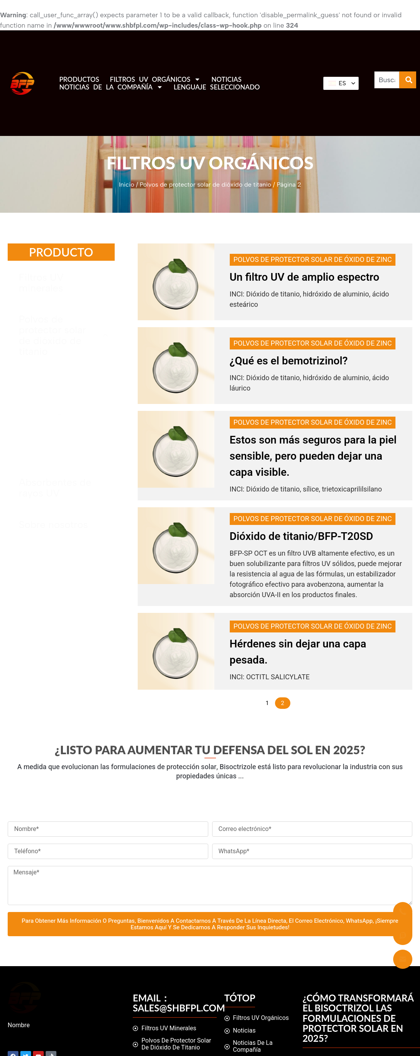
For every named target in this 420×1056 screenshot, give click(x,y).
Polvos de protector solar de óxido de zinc (313, 260)
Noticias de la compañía (111, 87)
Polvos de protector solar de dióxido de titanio (205, 184)
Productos (79, 79)
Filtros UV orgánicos (155, 79)
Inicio (126, 184)
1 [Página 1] (267, 703)
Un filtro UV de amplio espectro (304, 277)
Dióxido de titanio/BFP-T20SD (301, 537)
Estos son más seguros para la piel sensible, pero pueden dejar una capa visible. (313, 456)
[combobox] (386, 79)
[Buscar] (407, 79)
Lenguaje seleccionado (217, 87)
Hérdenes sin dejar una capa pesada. (298, 652)
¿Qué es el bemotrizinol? (289, 361)
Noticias (226, 79)
